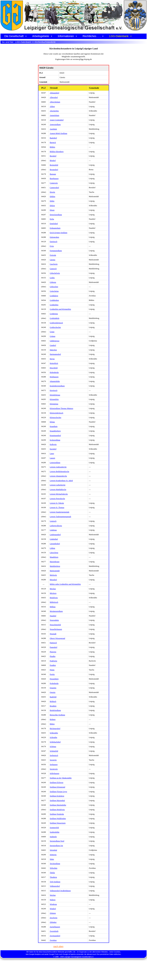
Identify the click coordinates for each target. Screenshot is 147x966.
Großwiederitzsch (56, 323)
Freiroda (53, 255)
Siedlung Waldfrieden (58, 818)
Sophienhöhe (54, 832)
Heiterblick (54, 363)
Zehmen (53, 913)
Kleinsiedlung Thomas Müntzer (61, 408)
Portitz (52, 674)
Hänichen (53, 350)
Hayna (52, 359)
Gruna (52, 332)
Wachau (53, 895)
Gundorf (53, 345)
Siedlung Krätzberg (57, 796)
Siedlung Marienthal (57, 800)
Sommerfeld (54, 828)
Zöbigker (53, 922)
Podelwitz (53, 661)
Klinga (52, 422)
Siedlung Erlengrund (57, 787)
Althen (52, 106)
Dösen (52, 210)
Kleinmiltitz (54, 399)
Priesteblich (54, 679)
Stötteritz (53, 855)
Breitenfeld (54, 165)
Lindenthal (54, 539)
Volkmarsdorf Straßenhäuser (60, 891)
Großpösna (54, 314)
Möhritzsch (54, 602)
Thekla (52, 873)
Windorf (53, 909)
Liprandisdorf (55, 544)
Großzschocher (55, 327)
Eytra (52, 246)
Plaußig (52, 656)
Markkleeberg (55, 566)
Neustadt (53, 634)
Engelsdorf (54, 224)
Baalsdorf (53, 138)
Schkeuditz (54, 733)
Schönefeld (54, 751)
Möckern (53, 593)
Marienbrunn (54, 562)
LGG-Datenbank (120, 36)
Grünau (52, 336)
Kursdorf (53, 449)
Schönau (53, 746)
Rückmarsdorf (55, 728)
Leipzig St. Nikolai (57, 503)
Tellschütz (53, 868)
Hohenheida (54, 372)
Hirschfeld (54, 368)
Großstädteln (54, 318)
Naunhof (53, 616)
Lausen (52, 458)
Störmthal (53, 850)
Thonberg (53, 877)
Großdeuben (54, 300)
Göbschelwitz (55, 273)
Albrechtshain (55, 102)
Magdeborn (54, 557)
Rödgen (52, 719)
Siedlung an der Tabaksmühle (61, 778)
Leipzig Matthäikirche (58, 489)
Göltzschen (54, 287)
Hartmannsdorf (55, 354)
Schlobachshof (55, 742)
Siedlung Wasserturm (57, 823)
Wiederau (53, 904)
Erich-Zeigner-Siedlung (58, 233)
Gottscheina (54, 291)
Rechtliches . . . (93, 36)
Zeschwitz (53, 918)
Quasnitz (53, 688)
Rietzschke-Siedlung (57, 715)
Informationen (68, 36)
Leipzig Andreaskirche (58, 467)
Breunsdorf (54, 170)
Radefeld (53, 697)
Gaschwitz (54, 264)
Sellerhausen (54, 773)
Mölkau (52, 607)
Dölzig (52, 206)
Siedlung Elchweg (56, 782)
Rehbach (53, 701)
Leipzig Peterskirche (57, 499)
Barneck (53, 142)
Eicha (52, 219)
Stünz (52, 859)
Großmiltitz (54, 305)
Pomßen (53, 665)
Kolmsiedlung (55, 440)
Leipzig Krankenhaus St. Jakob (61, 481)
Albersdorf (54, 97)
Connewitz (54, 183)
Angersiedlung (55, 124)
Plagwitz (53, 652)
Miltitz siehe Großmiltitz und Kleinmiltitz (65, 584)
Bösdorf (53, 160)
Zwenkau (53, 940)
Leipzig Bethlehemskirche (59, 471)
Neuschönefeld (55, 625)
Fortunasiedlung (56, 251)
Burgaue (53, 174)
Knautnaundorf (55, 435)
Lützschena (54, 553)
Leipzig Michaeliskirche (59, 494)
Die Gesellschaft (15, 36)
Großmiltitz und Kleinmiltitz (60, 309)
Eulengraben (54, 237)
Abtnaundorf (54, 93)
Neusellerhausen (56, 629)
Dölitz (52, 201)
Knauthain (53, 426)
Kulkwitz (53, 444)
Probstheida (54, 683)
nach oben (58, 946)
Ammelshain (54, 115)
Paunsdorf (53, 647)
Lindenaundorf (55, 535)
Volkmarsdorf (55, 886)
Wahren (52, 900)
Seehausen (54, 764)
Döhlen (52, 196)
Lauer (52, 453)
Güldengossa (54, 341)
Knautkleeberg (55, 431)
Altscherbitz (54, 111)
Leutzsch (53, 521)
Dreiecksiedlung (56, 215)
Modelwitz (54, 598)
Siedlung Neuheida (57, 814)
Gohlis (52, 278)
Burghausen (54, 178)
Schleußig (53, 737)
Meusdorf (53, 580)
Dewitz (52, 192)
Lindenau (53, 530)
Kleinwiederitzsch (56, 413)
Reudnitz (53, 706)
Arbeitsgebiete (42, 36)
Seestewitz (54, 769)
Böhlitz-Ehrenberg (56, 152)
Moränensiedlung (56, 611)
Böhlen (52, 147)
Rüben (52, 724)
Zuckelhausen (55, 927)
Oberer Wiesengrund (57, 638)
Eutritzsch (53, 242)
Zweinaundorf (55, 936)
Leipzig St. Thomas (57, 507)
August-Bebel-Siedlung (58, 133)
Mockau (53, 589)
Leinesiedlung (55, 463)
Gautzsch (53, 269)
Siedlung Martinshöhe (58, 805)
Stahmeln (53, 837)
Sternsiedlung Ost (56, 846)
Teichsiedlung (55, 864)
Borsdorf (53, 156)
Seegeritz (53, 760)
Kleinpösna (54, 404)
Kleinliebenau (55, 395)
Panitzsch (53, 643)
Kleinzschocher (55, 417)
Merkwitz (53, 575)
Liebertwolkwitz (56, 526)
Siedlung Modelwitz (57, 810)
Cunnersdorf (54, 188)
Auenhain (53, 129)
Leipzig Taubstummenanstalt (60, 517)
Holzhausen (54, 377)
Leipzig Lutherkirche (57, 485)
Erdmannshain (55, 228)
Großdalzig (54, 296)
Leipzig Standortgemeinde (59, 512)
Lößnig (52, 548)
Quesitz (52, 692)
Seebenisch (54, 755)
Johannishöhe (55, 381)
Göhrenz (53, 282)
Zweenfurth (54, 931)
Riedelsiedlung (55, 710)
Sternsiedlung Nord (57, 841)
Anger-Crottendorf (56, 120)
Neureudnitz (54, 620)
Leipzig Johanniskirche (58, 476)
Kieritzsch (53, 390)
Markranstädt (55, 571)
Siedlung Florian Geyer (58, 792)
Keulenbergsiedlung (57, 386)
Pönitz (52, 670)
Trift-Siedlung (55, 882)
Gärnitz (52, 260)
